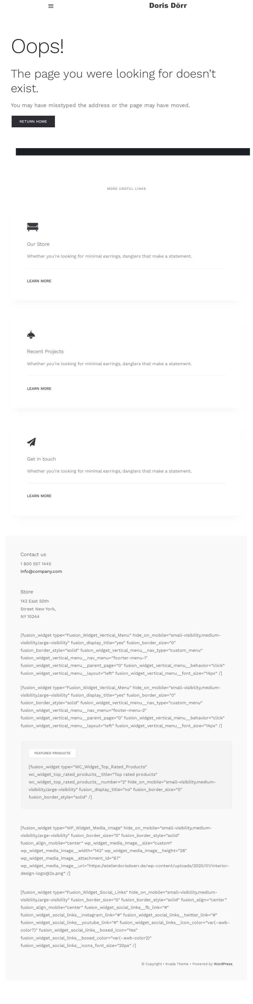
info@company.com (41, 571)
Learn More (39, 281)
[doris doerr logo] (168, 3)
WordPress (223, 964)
